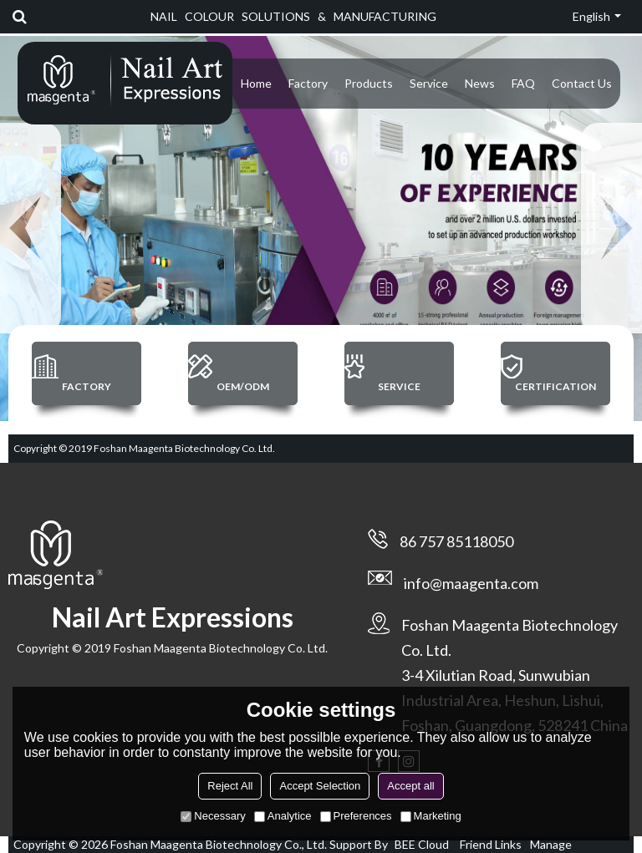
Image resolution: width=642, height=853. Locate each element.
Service (429, 83)
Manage (551, 844)
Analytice (283, 816)
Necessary (213, 816)
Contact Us (582, 83)
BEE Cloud (422, 844)
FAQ (523, 83)
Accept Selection (319, 785)
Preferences (356, 816)
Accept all (410, 785)
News (480, 83)
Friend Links (491, 844)
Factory (308, 83)
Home (256, 83)
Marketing (430, 816)
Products (368, 83)
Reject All (229, 785)
